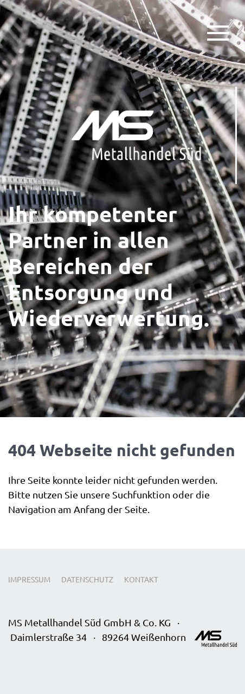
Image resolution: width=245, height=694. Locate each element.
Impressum (29, 579)
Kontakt (141, 579)
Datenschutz (87, 579)
